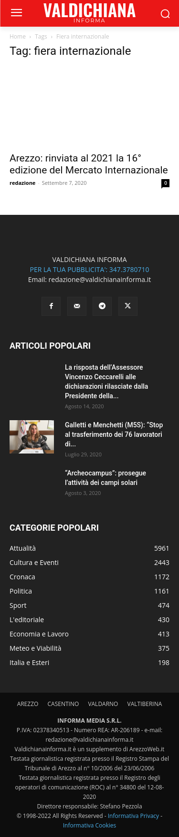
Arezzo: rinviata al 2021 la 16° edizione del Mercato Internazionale (89, 164)
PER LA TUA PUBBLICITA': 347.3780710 (89, 269)
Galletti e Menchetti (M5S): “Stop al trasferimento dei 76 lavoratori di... (114, 434)
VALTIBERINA (144, 704)
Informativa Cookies (89, 825)
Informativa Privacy (133, 816)
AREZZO (28, 704)
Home (18, 36)
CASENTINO (63, 704)
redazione (22, 182)
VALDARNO (103, 704)
